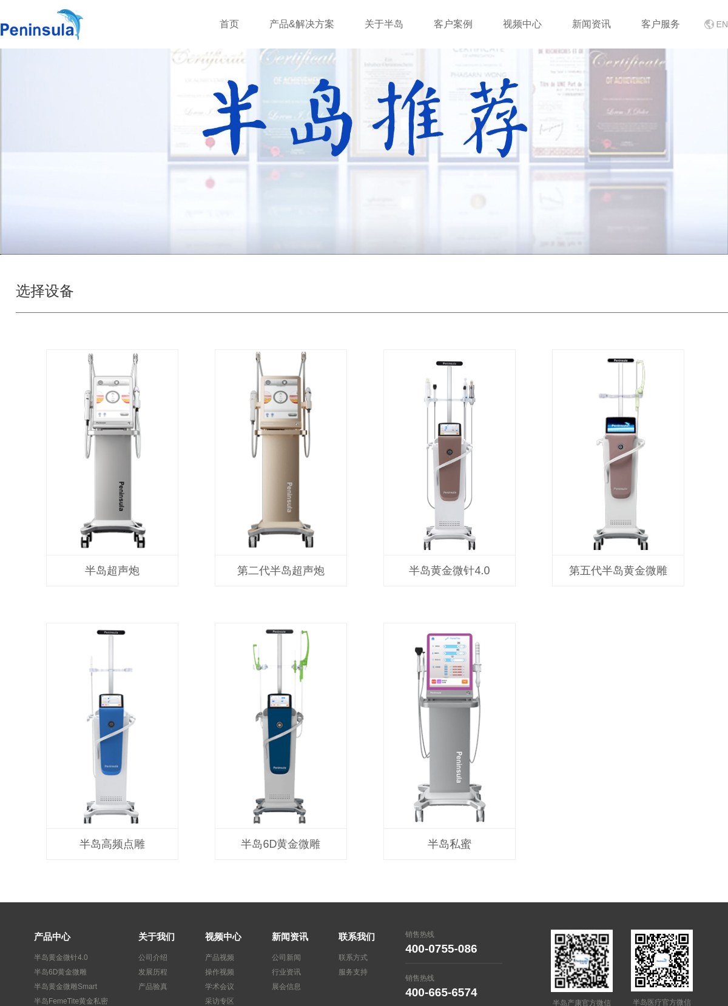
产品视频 (219, 957)
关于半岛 (384, 24)
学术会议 (219, 986)
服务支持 (353, 972)
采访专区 (219, 1001)
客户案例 (453, 24)
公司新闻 (286, 957)
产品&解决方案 (301, 24)
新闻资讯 (591, 24)
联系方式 (353, 957)
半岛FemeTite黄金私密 (71, 1001)
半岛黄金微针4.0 (61, 957)
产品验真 (152, 986)
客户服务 (660, 24)
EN (722, 24)
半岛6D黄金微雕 (60, 972)
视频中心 (522, 24)
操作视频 (219, 972)
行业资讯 (286, 972)
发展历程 (152, 972)
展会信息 (286, 986)
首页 (229, 24)
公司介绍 (152, 957)
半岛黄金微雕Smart (65, 986)
